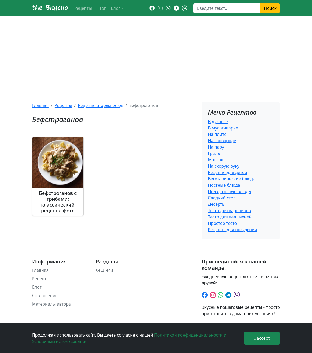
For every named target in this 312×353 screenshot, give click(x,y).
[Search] (227, 8)
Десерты (216, 204)
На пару (216, 147)
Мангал (216, 160)
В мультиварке (223, 128)
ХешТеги (104, 270)
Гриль (214, 153)
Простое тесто (222, 223)
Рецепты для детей (227, 172)
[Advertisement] (156, 56)
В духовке (218, 121)
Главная (40, 105)
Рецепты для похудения (232, 230)
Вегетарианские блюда (231, 179)
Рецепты (83, 8)
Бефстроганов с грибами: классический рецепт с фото (58, 202)
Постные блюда (224, 185)
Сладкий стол (222, 198)
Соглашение (44, 295)
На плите (217, 134)
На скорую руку (223, 166)
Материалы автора (51, 304)
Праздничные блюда (229, 191)
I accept (262, 338)
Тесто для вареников (229, 210)
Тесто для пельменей (230, 217)
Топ (102, 8)
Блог (115, 8)
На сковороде (222, 141)
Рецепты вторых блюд (100, 105)
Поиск (270, 8)
